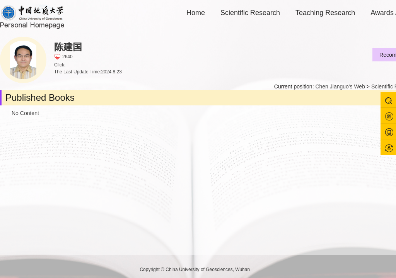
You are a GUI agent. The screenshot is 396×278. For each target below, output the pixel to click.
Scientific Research (250, 13)
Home (195, 13)
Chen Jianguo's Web (340, 86)
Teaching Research (325, 13)
